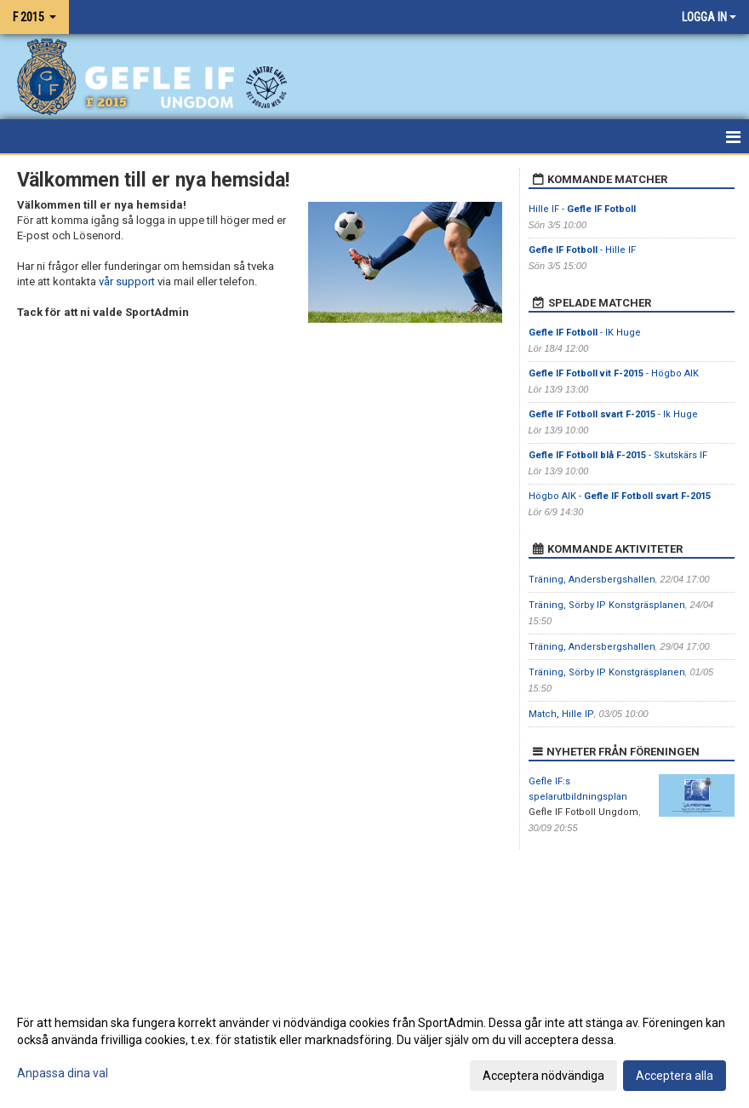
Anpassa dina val (62, 1073)
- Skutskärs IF (618, 455)
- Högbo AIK (614, 373)
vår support (127, 281)
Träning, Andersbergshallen (592, 579)
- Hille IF (582, 249)
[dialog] (374, 1048)
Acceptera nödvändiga (543, 1075)
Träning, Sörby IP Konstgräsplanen (607, 605)
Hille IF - (582, 209)
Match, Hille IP (561, 714)
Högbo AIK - (620, 496)
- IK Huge (585, 332)
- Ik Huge (614, 414)
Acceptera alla (674, 1075)
